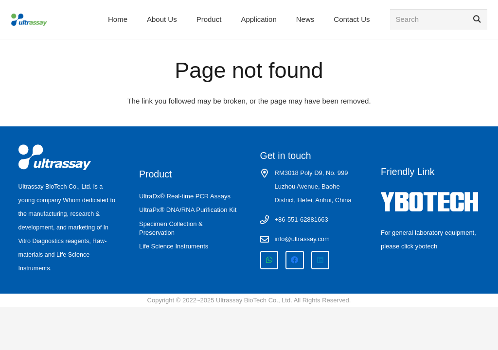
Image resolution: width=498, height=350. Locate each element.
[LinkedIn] (320, 260)
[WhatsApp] (269, 260)
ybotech (426, 246)
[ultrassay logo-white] (54, 157)
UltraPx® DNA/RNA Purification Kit (187, 209)
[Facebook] (294, 260)
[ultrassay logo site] (29, 20)
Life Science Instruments (173, 246)
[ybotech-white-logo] (430, 201)
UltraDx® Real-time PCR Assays (185, 196)
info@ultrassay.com (302, 239)
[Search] (438, 19)
